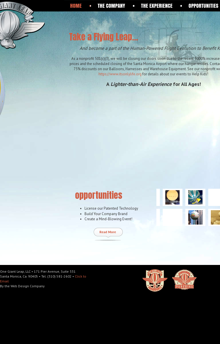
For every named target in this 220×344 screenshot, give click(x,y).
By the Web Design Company (22, 286)
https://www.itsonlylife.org (120, 74)
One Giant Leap (37, 25)
